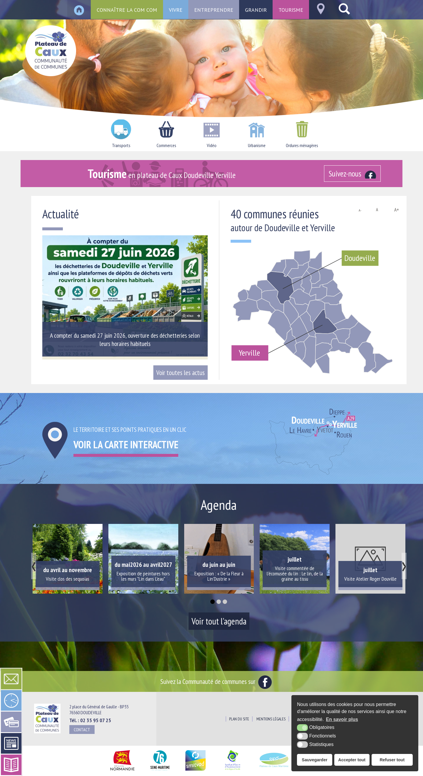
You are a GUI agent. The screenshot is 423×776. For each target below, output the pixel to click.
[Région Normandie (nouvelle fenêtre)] (122, 771)
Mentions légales (271, 719)
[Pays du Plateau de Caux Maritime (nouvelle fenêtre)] (274, 771)
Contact (82, 729)
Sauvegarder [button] (314, 759)
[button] (212, 602)
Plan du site (239, 719)
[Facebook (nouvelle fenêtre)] (352, 173)
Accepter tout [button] (351, 759)
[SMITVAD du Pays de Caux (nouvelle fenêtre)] (195, 771)
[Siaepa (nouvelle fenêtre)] (232, 771)
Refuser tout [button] (392, 759)
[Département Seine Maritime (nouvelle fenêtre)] (160, 771)
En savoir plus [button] (342, 719)
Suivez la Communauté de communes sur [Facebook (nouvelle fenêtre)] (216, 681)
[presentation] (33, 566)
